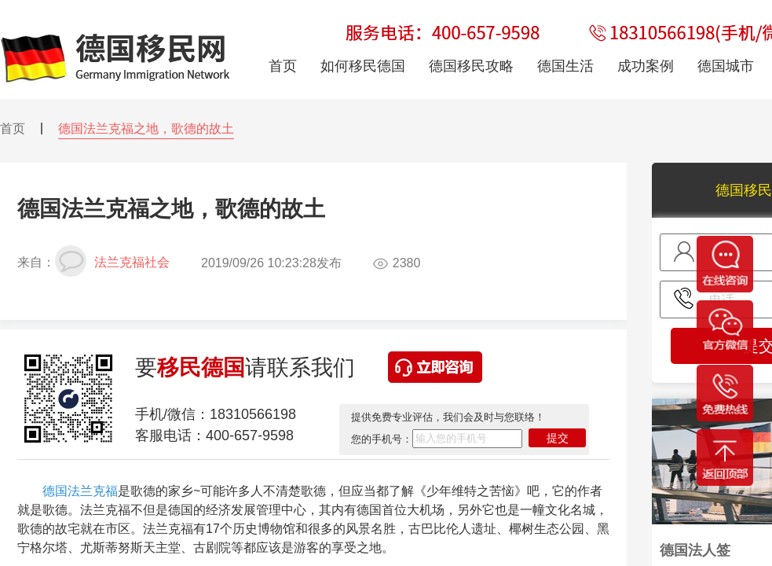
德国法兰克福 (80, 491)
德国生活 (565, 66)
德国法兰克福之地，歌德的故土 (146, 128)
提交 (558, 438)
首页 (12, 128)
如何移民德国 (362, 66)
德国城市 (725, 66)
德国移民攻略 (471, 66)
